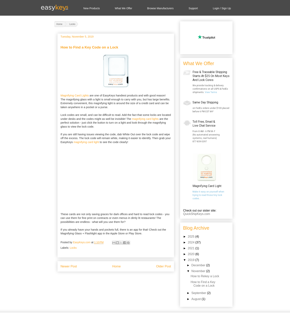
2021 (191, 248)
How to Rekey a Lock (205, 276)
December (198, 265)
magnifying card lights (145, 118)
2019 (191, 260)
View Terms (211, 92)
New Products (91, 8)
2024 (191, 242)
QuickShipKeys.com (196, 213)
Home (116, 266)
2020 (191, 254)
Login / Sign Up (222, 8)
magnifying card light (86, 142)
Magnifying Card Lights (75, 95)
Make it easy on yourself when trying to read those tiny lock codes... (208, 195)
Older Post (163, 266)
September (199, 293)
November (198, 271)
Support (193, 8)
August (196, 299)
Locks (73, 247)
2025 (191, 236)
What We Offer (123, 8)
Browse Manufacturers (160, 8)
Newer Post (69, 266)
